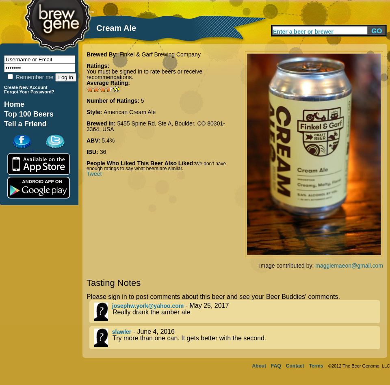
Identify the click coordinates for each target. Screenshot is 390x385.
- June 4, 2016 (237, 338)
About (259, 366)
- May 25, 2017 (237, 312)
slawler (121, 332)
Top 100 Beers (29, 114)
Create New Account (26, 87)
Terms (316, 366)
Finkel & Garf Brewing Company (160, 54)
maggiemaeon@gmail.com (349, 265)
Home (14, 104)
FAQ (276, 366)
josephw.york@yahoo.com (148, 306)
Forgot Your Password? (29, 91)
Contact (295, 366)
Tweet (94, 174)
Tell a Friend (25, 124)
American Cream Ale (130, 112)
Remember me (30, 77)
